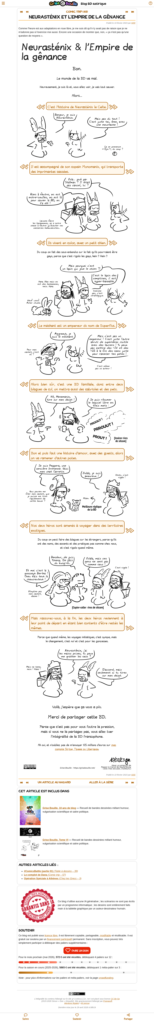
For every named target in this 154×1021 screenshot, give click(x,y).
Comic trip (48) (77, 12)
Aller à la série (101, 782)
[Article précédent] (27, 12)
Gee (133, 23)
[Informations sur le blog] (150, 3)
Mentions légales (71, 1003)
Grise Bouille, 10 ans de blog (59, 808)
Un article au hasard (54, 782)
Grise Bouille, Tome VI (55, 840)
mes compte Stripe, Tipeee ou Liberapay (85, 747)
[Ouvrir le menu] (3, 3)
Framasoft (107, 1001)
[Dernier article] (132, 12)
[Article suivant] (127, 12)
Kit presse (85, 1003)
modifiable (105, 935)
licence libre (51, 935)
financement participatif (59, 939)
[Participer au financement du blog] (77, 1017)
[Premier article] (21, 12)
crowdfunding (106, 978)
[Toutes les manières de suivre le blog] (25, 1017)
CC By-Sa (115, 999)
